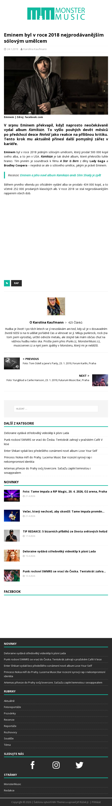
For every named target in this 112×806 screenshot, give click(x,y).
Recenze (9, 719)
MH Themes (59, 802)
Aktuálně (9, 701)
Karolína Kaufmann (35, 49)
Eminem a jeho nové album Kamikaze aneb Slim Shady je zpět (60, 175)
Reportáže (10, 726)
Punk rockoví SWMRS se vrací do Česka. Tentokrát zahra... (64, 571)
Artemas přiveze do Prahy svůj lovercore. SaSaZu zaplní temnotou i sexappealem (53, 682)
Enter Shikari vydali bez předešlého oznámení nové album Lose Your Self (50, 451)
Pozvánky (10, 713)
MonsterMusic (12, 784)
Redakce (9, 790)
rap (16, 283)
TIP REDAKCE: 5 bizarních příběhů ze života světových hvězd (65, 531)
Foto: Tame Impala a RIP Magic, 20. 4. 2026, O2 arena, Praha (65, 491)
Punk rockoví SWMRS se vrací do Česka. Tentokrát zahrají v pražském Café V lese (53, 659)
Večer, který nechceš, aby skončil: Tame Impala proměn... (63, 511)
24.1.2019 (12, 49)
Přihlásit (96, 802)
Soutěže (9, 738)
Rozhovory (10, 732)
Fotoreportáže (12, 707)
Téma (7, 745)
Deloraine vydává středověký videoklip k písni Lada (36, 433)
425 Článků (75, 322)
